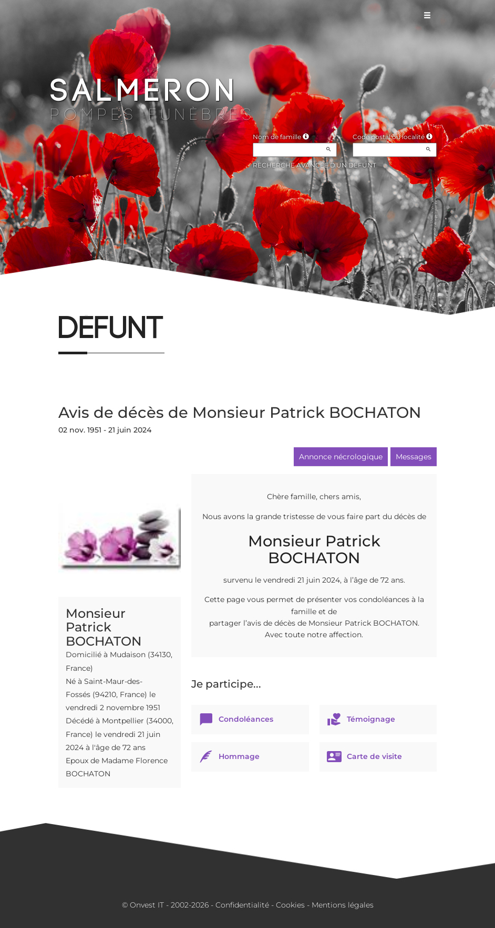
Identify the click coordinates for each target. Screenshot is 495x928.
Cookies (290, 905)
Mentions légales (343, 905)
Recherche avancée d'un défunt (314, 165)
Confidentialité (242, 905)
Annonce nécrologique (341, 456)
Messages (413, 456)
